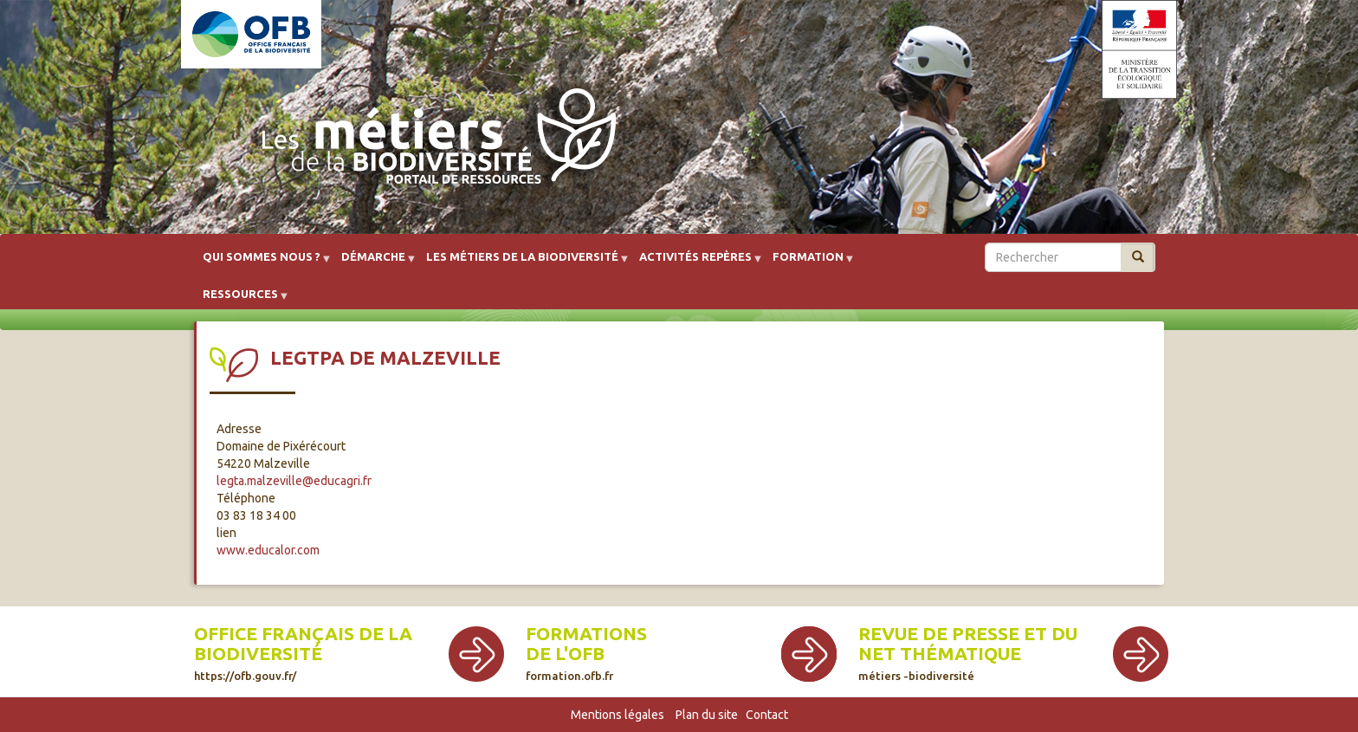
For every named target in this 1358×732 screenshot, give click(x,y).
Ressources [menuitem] (240, 300)
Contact (767, 715)
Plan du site (707, 715)
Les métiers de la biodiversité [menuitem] (522, 262)
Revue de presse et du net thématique (967, 653)
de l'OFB (565, 654)
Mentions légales (617, 715)
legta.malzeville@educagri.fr (294, 481)
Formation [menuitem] (808, 262)
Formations (586, 634)
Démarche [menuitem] (373, 262)
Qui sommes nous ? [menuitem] (261, 262)
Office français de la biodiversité (303, 653)
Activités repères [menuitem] (695, 262)
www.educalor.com (268, 550)
